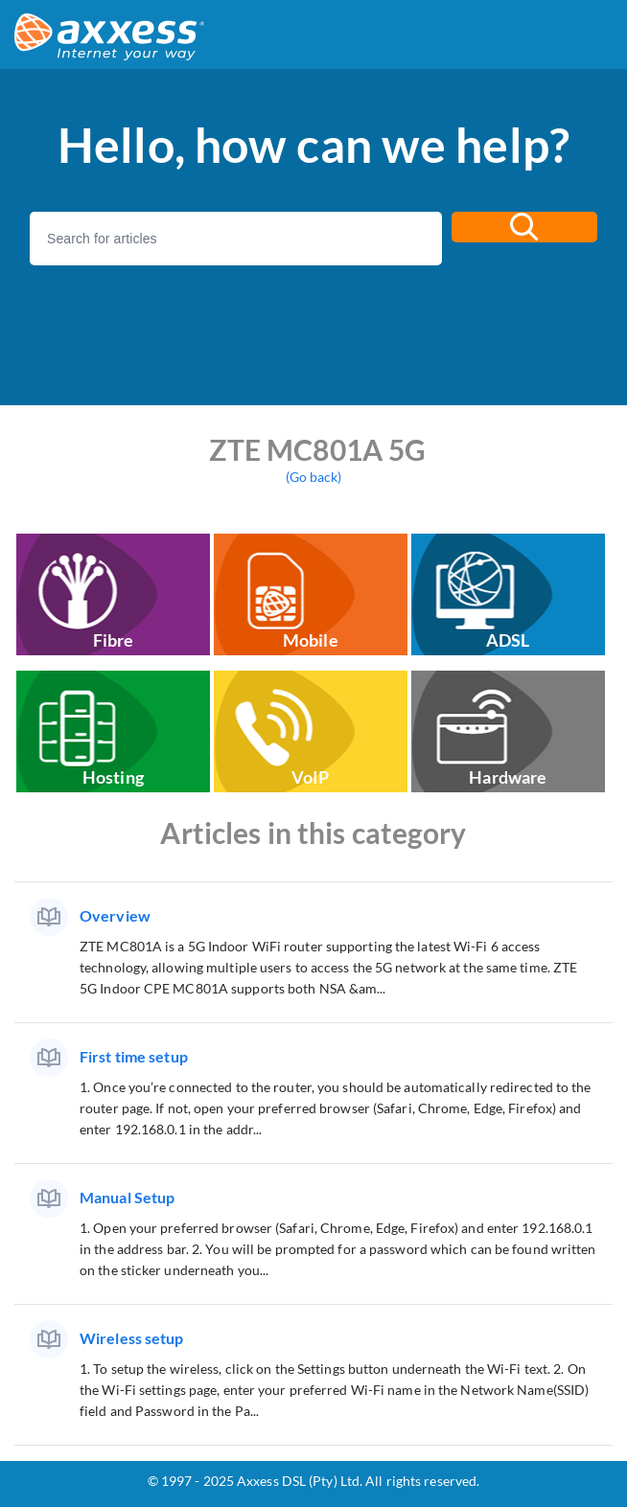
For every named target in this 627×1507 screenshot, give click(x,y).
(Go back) (314, 476)
